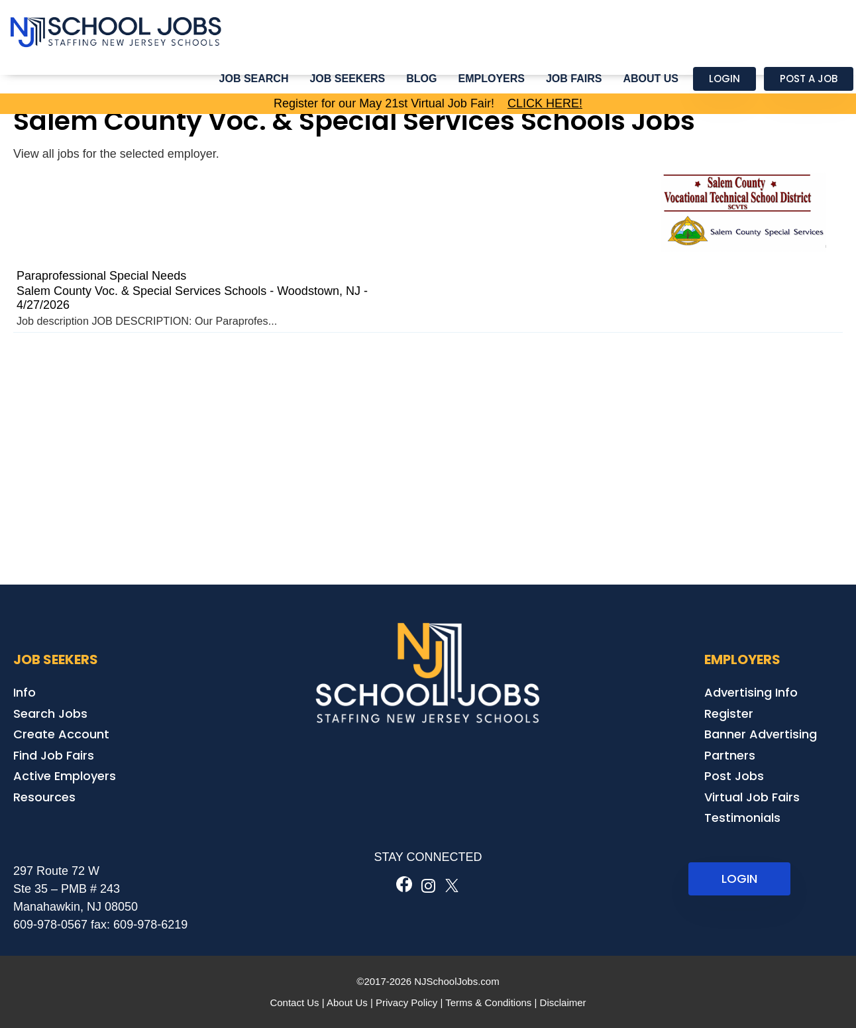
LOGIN (739, 878)
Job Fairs (574, 78)
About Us (650, 78)
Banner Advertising (760, 734)
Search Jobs (50, 713)
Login (724, 79)
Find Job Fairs (53, 755)
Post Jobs (734, 776)
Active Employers (64, 776)
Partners (729, 755)
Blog (421, 78)
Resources (44, 797)
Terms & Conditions (488, 1002)
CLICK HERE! (545, 103)
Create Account (61, 734)
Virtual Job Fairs (752, 797)
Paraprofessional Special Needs (101, 275)
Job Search (254, 78)
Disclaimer (563, 1002)
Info (24, 692)
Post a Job (808, 79)
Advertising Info (751, 692)
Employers (491, 78)
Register (728, 713)
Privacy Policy (406, 1002)
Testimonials (742, 817)
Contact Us (294, 1002)
